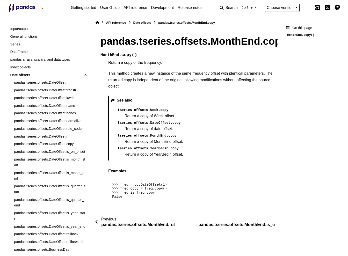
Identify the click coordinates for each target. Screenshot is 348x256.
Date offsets (20, 75)
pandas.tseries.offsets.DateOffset (39, 82)
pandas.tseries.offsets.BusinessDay (41, 249)
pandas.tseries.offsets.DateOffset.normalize (47, 121)
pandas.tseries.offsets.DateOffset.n (41, 136)
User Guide (110, 8)
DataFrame (19, 52)
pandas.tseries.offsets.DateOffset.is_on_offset (49, 152)
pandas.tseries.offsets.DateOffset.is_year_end (49, 226)
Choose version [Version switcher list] (281, 8)
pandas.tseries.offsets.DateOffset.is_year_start (49, 216)
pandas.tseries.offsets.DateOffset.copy (44, 144)
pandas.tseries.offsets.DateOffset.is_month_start (49, 162)
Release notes (190, 8)
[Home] (97, 22)
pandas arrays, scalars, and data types (40, 59)
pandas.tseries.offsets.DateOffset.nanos (45, 113)
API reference (135, 8)
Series (15, 44)
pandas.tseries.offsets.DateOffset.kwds (44, 98)
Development (162, 8)
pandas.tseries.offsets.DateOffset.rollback (46, 234)
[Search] (239, 8)
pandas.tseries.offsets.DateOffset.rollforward (48, 242)
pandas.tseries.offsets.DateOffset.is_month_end (49, 176)
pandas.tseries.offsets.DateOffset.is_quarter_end (49, 202)
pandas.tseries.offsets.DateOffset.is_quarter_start (49, 189)
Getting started (83, 8)
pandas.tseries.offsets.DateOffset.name (44, 106)
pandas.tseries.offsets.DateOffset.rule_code (47, 129)
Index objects (20, 67)
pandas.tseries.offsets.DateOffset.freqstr (45, 90)
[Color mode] (307, 8)
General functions (23, 36)
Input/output (19, 29)
